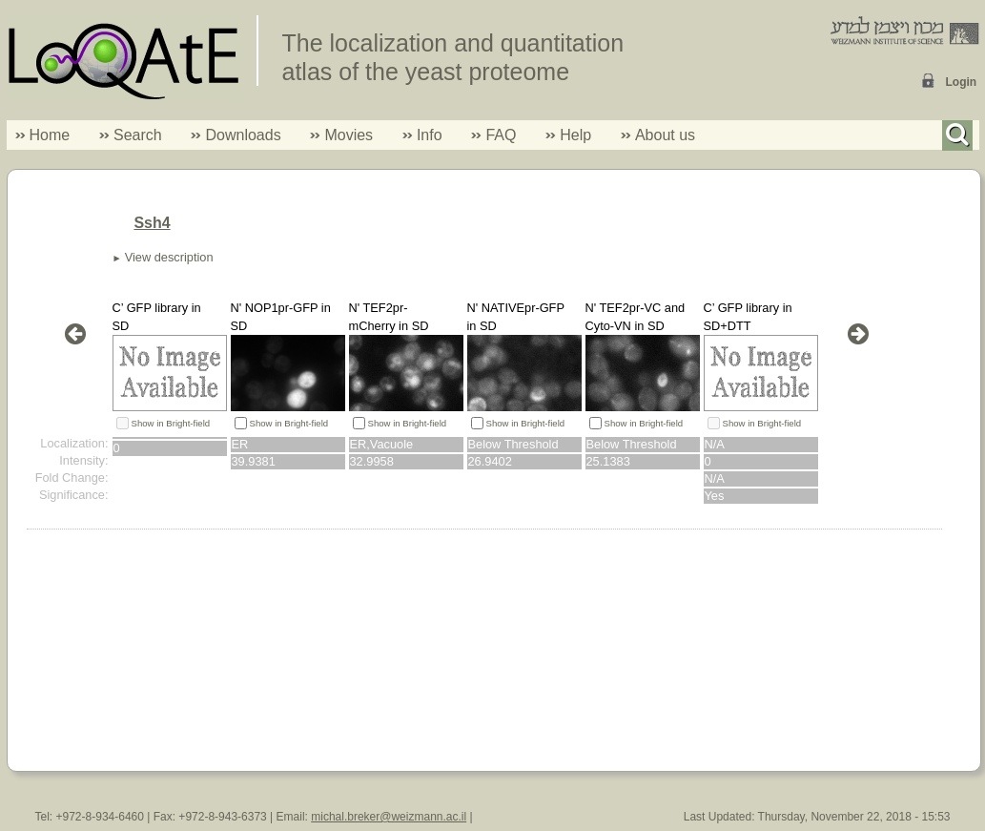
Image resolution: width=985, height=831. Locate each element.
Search (130, 135)
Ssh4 (151, 223)
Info (422, 135)
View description (169, 257)
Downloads (242, 135)
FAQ (500, 135)
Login (961, 82)
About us (665, 135)
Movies (348, 135)
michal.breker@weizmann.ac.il (388, 816)
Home (50, 135)
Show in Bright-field (171, 423)
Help (575, 135)
